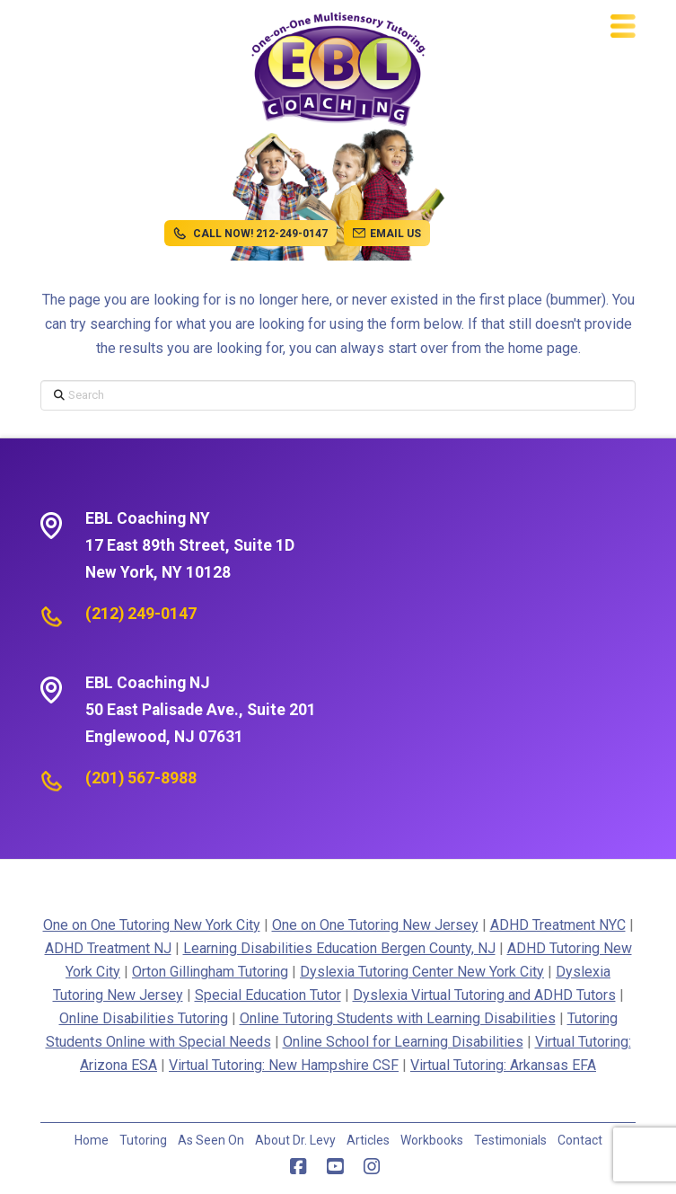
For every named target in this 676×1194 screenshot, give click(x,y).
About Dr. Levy (295, 1140)
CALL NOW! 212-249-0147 (250, 233)
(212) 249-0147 (141, 614)
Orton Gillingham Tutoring (210, 971)
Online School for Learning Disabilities (403, 1041)
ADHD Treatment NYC (558, 924)
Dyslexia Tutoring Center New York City (422, 971)
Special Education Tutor (268, 995)
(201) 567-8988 (141, 778)
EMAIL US (387, 233)
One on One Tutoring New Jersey (375, 924)
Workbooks (431, 1140)
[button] (623, 26)
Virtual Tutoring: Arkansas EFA (503, 1065)
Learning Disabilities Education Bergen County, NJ (339, 948)
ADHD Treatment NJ (108, 948)
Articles (368, 1140)
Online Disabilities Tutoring (143, 1018)
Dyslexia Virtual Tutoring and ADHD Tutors (484, 995)
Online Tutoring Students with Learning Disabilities (398, 1018)
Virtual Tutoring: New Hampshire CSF (284, 1065)
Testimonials (510, 1140)
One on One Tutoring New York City (151, 924)
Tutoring (143, 1140)
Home (92, 1140)
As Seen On (211, 1140)
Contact (579, 1140)
